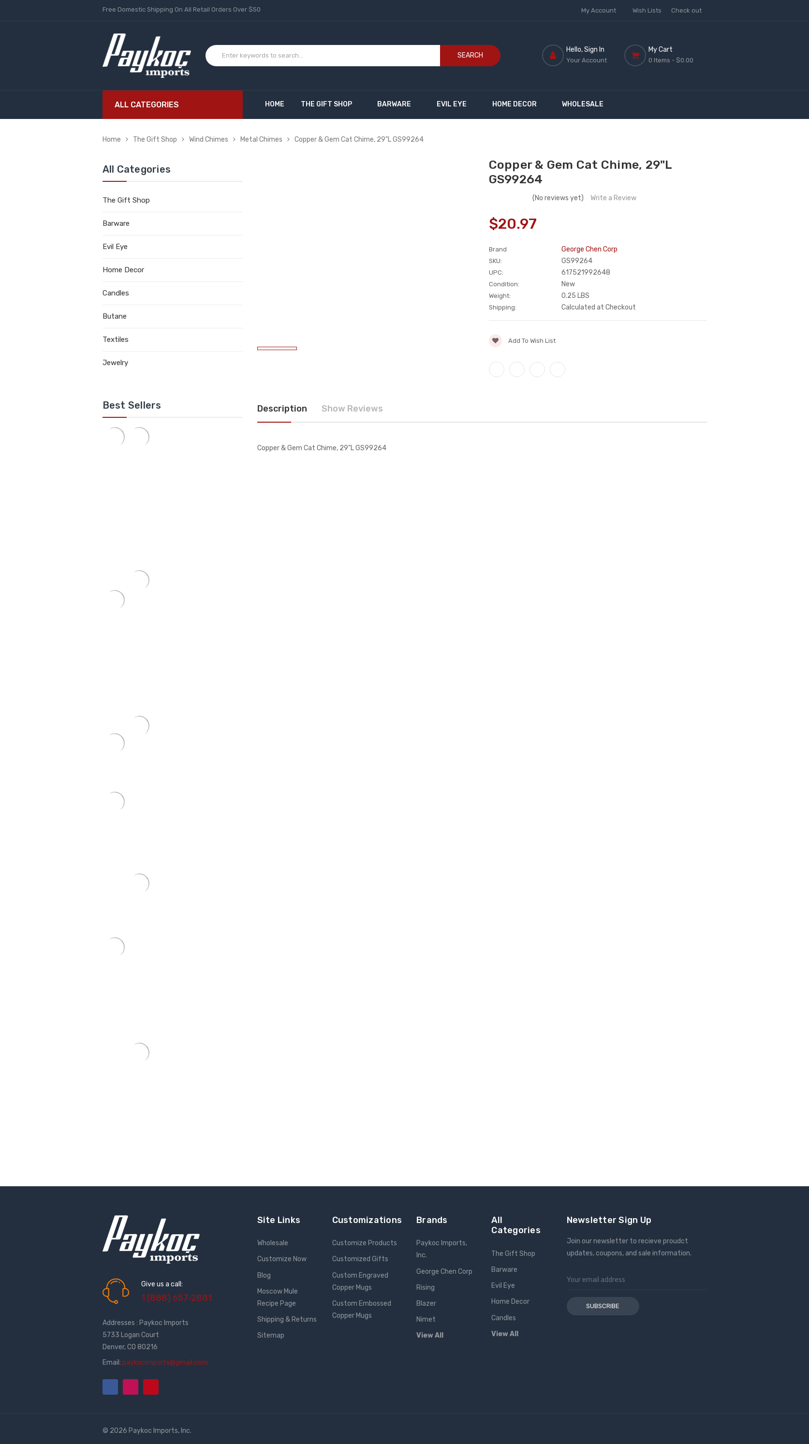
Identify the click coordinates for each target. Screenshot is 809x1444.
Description (282, 408)
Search (470, 55)
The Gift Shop (331, 104)
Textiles (116, 339)
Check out (686, 10)
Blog (264, 1275)
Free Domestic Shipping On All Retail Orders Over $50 (182, 9)
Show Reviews (352, 408)
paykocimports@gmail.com (165, 1362)
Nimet (426, 1319)
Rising (425, 1287)
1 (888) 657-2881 (176, 1298)
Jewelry (115, 362)
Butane (115, 316)
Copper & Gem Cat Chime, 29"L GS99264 (359, 139)
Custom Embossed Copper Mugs (361, 1309)
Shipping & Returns (287, 1319)
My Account (602, 10)
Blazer (426, 1303)
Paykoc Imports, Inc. (441, 1249)
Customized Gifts (360, 1259)
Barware (398, 104)
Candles (116, 293)
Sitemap (270, 1335)
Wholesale (582, 104)
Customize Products (364, 1243)
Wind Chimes (208, 139)
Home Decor (519, 104)
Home (274, 104)
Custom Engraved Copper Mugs (360, 1281)
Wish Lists (647, 10)
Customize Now (282, 1259)
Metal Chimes (261, 139)
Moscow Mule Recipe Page (277, 1297)
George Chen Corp (444, 1271)
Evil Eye (456, 104)
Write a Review (613, 198)
